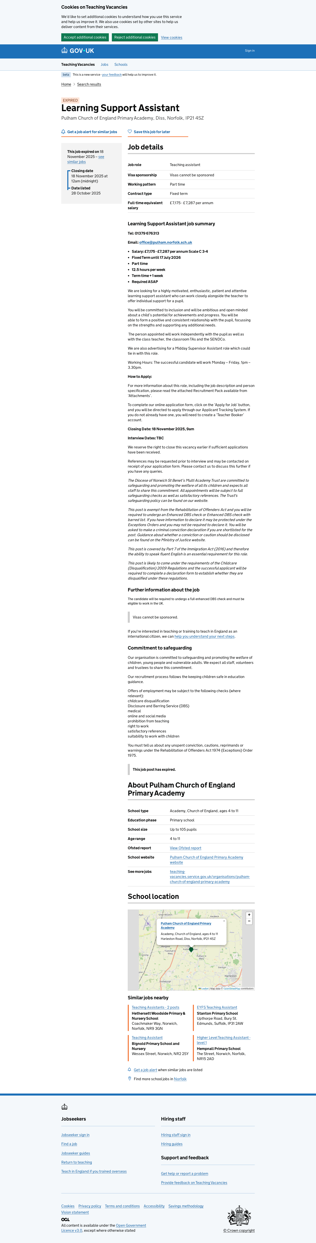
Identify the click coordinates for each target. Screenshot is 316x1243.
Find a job (69, 1144)
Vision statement (75, 1212)
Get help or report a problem (184, 1173)
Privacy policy (89, 1206)
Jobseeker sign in (75, 1134)
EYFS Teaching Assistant (217, 1007)
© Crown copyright (239, 1230)
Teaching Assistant (147, 1037)
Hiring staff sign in (175, 1134)
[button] (191, 950)
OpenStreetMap (231, 988)
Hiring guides (172, 1144)
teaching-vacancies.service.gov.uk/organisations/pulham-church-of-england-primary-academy (210, 876)
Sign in (250, 50)
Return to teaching (76, 1162)
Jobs (104, 64)
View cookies (171, 37)
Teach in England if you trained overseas (94, 1171)
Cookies (68, 1206)
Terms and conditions (122, 1206)
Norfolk (180, 1079)
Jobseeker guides (75, 1153)
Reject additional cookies (135, 37)
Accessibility (154, 1206)
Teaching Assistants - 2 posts (155, 1007)
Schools (121, 64)
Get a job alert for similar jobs (92, 132)
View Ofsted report (185, 848)
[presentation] (191, 950)
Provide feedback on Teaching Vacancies (194, 1182)
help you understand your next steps (205, 636)
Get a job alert (145, 1070)
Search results (89, 84)
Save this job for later (152, 132)
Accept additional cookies (85, 37)
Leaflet (203, 988)
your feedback (112, 74)
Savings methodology (186, 1206)
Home (66, 84)
